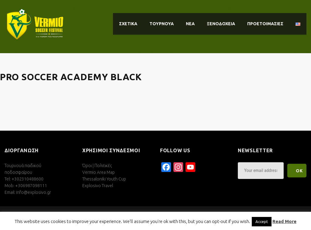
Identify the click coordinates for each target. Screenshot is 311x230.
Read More (284, 221)
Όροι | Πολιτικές (97, 165)
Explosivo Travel (97, 185)
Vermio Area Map (98, 172)
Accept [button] (261, 221)
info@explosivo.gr (33, 192)
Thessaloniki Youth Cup (104, 179)
